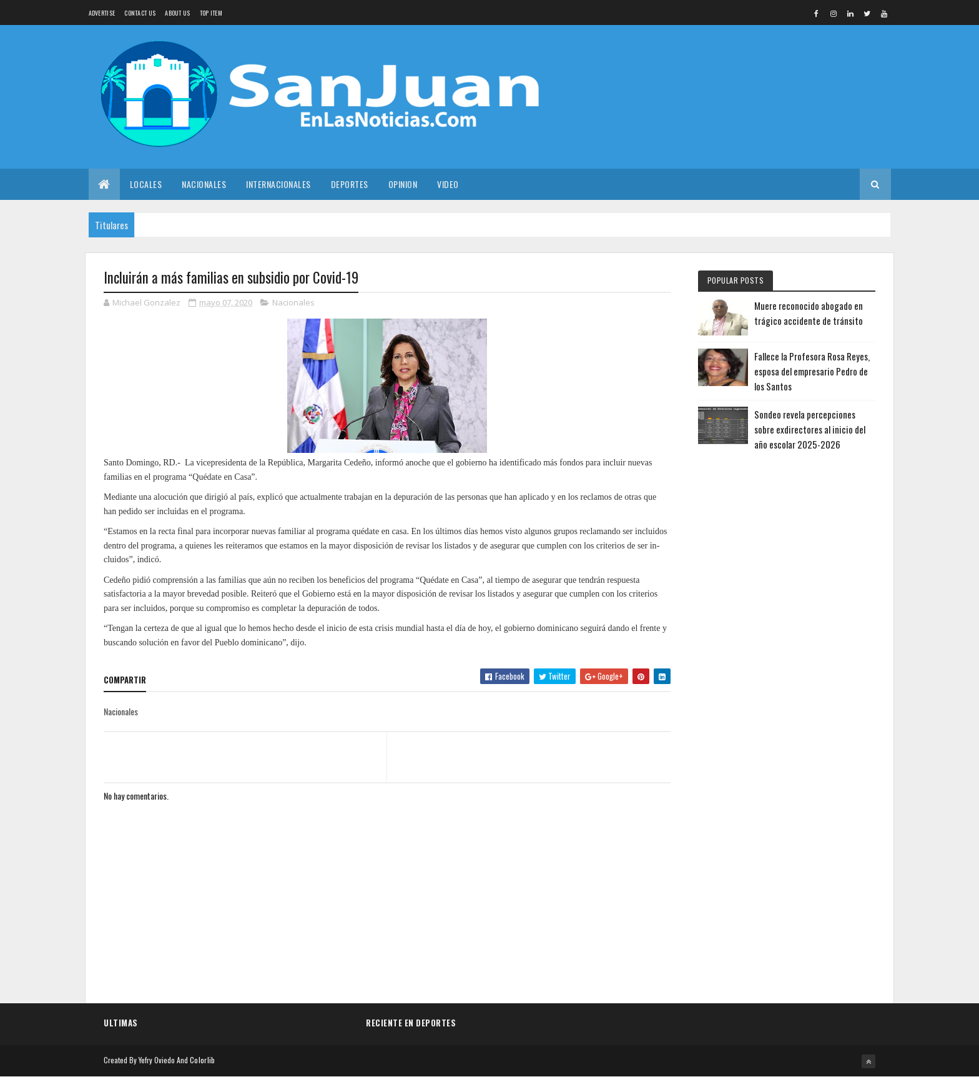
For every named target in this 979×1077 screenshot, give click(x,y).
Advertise (102, 12)
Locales (146, 184)
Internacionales (278, 184)
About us (177, 12)
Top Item (211, 12)
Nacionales (204, 184)
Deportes (349, 184)
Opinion (403, 184)
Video (448, 184)
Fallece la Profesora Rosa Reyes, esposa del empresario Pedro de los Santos (812, 371)
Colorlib (202, 1060)
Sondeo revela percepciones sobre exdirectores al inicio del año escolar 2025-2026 (809, 429)
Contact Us (139, 12)
